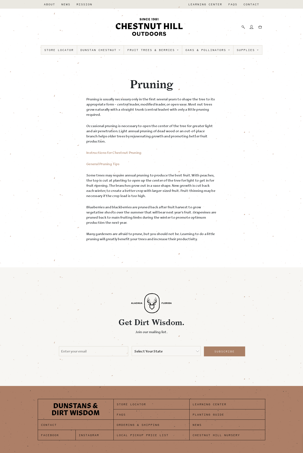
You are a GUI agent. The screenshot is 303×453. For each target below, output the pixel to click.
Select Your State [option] (148, 351)
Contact (251, 4)
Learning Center (205, 4)
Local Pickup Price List (143, 435)
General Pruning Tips (102, 164)
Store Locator (59, 50)
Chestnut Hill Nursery (216, 435)
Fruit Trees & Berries (153, 50)
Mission (84, 4)
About (49, 4)
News (65, 4)
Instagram (89, 435)
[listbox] (166, 351)
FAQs (232, 4)
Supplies (248, 50)
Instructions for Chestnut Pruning (113, 153)
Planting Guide (208, 414)
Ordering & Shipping (138, 425)
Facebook (50, 435)
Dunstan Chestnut (100, 50)
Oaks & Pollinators (207, 50)
